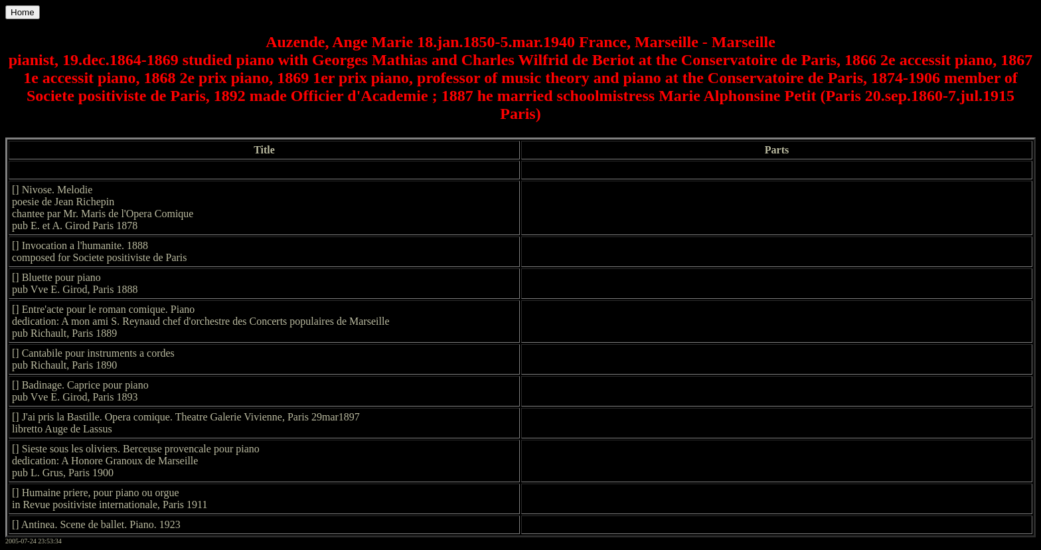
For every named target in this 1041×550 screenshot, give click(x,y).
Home (23, 12)
